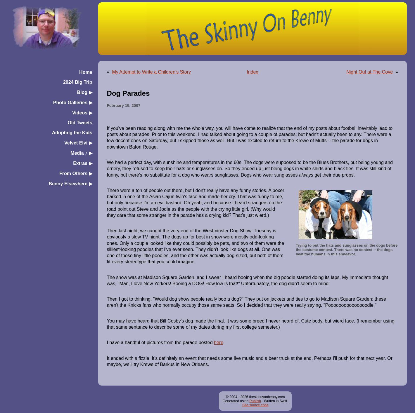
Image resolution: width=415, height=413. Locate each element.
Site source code (255, 405)
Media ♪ (81, 153)
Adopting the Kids (72, 132)
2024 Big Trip (77, 82)
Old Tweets (80, 122)
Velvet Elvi (78, 142)
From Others (75, 173)
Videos (82, 112)
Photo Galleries (72, 102)
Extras (82, 163)
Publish (255, 401)
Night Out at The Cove (369, 71)
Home (85, 72)
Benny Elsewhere (70, 183)
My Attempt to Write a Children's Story (151, 71)
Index (252, 71)
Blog (84, 92)
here (218, 342)
